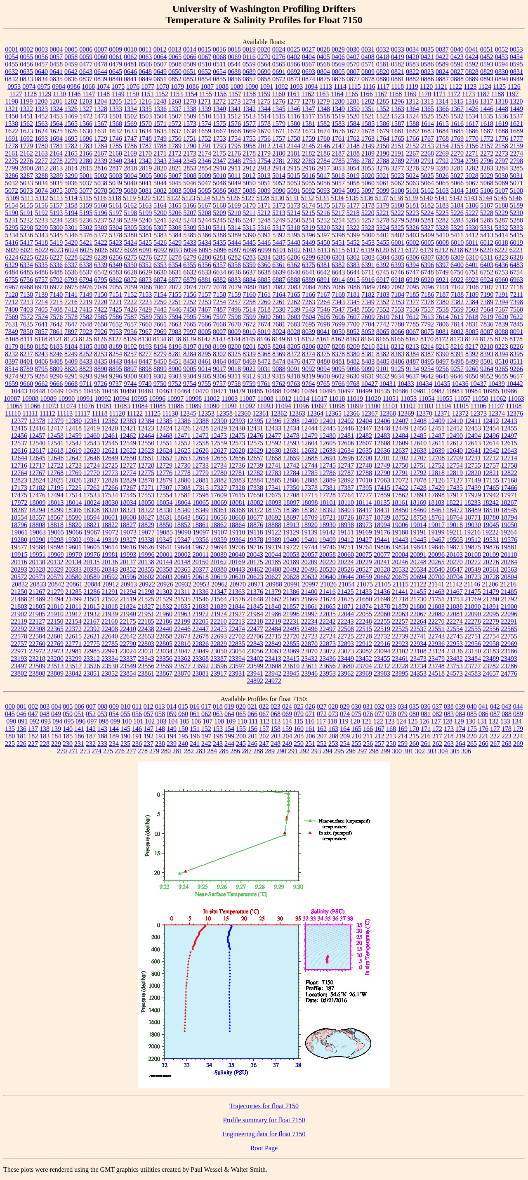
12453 (472, 428)
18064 (182, 502)
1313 (427, 101)
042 (495, 706)
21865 (327, 606)
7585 (100, 316)
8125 (85, 339)
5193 (56, 212)
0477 (85, 64)
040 (472, 706)
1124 (484, 86)
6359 (249, 264)
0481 (130, 64)
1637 (175, 131)
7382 (457, 301)
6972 (56, 287)
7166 (308, 294)
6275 (130, 257)
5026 (442, 175)
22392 (91, 628)
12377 (19, 420)
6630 (160, 272)
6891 (323, 279)
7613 (427, 316)
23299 (73, 658)
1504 (160, 116)
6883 (234, 279)
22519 (382, 628)
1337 (175, 108)
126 (424, 721)
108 (219, 721)
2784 (323, 160)
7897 (71, 331)
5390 (249, 235)
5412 (471, 235)
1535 (486, 116)
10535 (382, 391)
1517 (308, 116)
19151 (345, 532)
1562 (26, 123)
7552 (382, 309)
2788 (382, 160)
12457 (37, 435)
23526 (91, 665)
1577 (249, 123)
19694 (218, 547)
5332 (501, 227)
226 (21, 743)
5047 (204, 183)
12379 (55, 420)
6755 (11, 279)
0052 (501, 49)
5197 (115, 212)
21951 (146, 613)
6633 (204, 272)
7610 (382, 316)
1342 (249, 108)
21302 (164, 591)
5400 (368, 235)
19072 (110, 532)
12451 (436, 428)
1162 (308, 93)
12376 (515, 413)
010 (125, 706)
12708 (436, 457)
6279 (189, 257)
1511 (219, 116)
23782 (491, 665)
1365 (427, 108)
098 (103, 721)
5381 (145, 235)
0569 (338, 64)
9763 (293, 383)
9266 (516, 368)
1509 (189, 116)
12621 (109, 450)
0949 (516, 79)
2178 (249, 153)
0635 (26, 71)
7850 (26, 331)
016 (195, 706)
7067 (160, 287)
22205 (200, 621)
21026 (328, 584)
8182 (41, 346)
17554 (164, 495)
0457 (41, 64)
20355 (146, 569)
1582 (323, 123)
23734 (418, 665)
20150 (200, 561)
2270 (457, 153)
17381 (327, 487)
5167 (204, 205)
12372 (460, 413)
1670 (264, 131)
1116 (369, 86)
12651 (146, 457)
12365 (333, 413)
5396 (308, 235)
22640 (109, 636)
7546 (323, 309)
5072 (11, 190)
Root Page (264, 1148)
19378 (255, 539)
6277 (160, 257)
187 (91, 736)
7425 (115, 309)
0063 (145, 56)
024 (287, 706)
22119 (19, 621)
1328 (100, 108)
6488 (56, 272)
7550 (368, 309)
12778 (182, 472)
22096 (509, 613)
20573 (37, 576)
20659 (364, 576)
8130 (144, 339)
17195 (55, 487)
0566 (293, 64)
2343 (160, 160)
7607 (353, 316)
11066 (32, 405)
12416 (37, 428)
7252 (189, 301)
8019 (264, 331)
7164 (278, 294)
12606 (345, 443)
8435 (100, 361)
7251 (175, 301)
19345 (164, 539)
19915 (19, 554)
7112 (501, 287)
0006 (85, 49)
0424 (471, 56)
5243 (189, 220)
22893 (345, 643)
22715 (273, 636)
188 (102, 736)
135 (10, 728)
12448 (382, 428)
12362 (279, 413)
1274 (248, 101)
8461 (204, 361)
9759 (249, 383)
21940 (128, 613)
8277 (145, 353)
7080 (249, 287)
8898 (145, 368)
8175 (486, 339)
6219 (471, 249)
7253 (204, 301)
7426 (130, 309)
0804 (323, 71)
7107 (487, 287)
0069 (234, 56)
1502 (130, 116)
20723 (472, 576)
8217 (471, 346)
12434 (291, 428)
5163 (145, 205)
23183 (491, 651)
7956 (130, 331)
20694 (418, 576)
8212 (397, 346)
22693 (218, 636)
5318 (293, 227)
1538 (11, 123)
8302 (219, 353)
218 (449, 736)
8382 (382, 353)
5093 (323, 190)
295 (339, 750)
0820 (382, 71)
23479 (436, 658)
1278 (308, 101)
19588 (37, 547)
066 (252, 713)
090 (11, 721)
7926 (100, 331)
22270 (436, 621)
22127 (37, 621)
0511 (219, 64)
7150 (100, 294)
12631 (291, 450)
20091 (418, 554)
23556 (146, 665)
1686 (471, 131)
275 (108, 750)
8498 (457, 361)
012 (148, 706)
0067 (204, 56)
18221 (454, 502)
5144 (485, 197)
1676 (338, 131)
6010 (457, 242)
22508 (345, 628)
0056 (41, 56)
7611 (397, 316)
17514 (73, 495)
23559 (164, 665)
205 (299, 736)
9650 (471, 376)
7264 (323, 301)
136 (21, 728)
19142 (327, 532)
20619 (218, 576)
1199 (26, 101)
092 (34, 721)
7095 (413, 287)
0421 (427, 56)
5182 (427, 205)
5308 (175, 227)
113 (275, 721)
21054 (346, 584)
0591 (457, 64)
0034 (412, 49)
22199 (182, 621)
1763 (368, 138)
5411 (456, 235)
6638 (264, 272)
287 (247, 750)
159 (287, 728)
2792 (442, 160)
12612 (454, 443)
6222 (501, 249)
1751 (189, 138)
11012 (283, 398)
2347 (219, 160)
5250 (293, 220)
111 (253, 721)
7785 (412, 324)
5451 (338, 242)
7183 (382, 294)
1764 (382, 138)
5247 (249, 220)
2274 (516, 153)
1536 (501, 116)
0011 (145, 49)
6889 (308, 279)
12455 (509, 428)
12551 (164, 443)
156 (252, 728)
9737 (115, 383)
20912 (110, 584)
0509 (189, 64)
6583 (115, 272)
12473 (218, 435)
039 (460, 706)
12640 (454, 450)
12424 (164, 428)
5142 (455, 197)
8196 (175, 346)
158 (275, 728)
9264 (486, 368)
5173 (293, 205)
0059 (85, 56)
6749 (442, 272)
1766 (412, 138)
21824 (128, 606)
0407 (353, 56)
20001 (164, 554)
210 (356, 736)
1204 (100, 101)
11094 (283, 405)
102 (150, 721)
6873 (145, 279)
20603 (164, 576)
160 (299, 728)
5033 (26, 183)
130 (471, 721)
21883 (436, 606)
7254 (219, 301)
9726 (100, 383)
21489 (37, 599)
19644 (182, 547)
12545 (109, 443)
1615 (442, 123)
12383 (128, 420)
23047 (182, 651)
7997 (189, 331)
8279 (160, 353)
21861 (309, 606)
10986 (509, 391)
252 (322, 743)
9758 (234, 383)
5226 (457, 212)
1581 (308, 123)
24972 (273, 680)
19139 (309, 532)
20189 (291, 561)
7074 (190, 287)
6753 (501, 272)
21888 (454, 606)
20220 (327, 561)
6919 (412, 279)
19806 (382, 547)
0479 (115, 64)
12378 (37, 420)
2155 (457, 145)
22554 (454, 628)
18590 (73, 517)
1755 (249, 138)
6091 (145, 249)
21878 (382, 606)
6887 (278, 279)
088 (507, 713)
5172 (278, 205)
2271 (471, 153)
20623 (255, 576)
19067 (92, 532)
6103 (309, 249)
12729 (164, 465)
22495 (291, 628)
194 (172, 736)
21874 (364, 606)
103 (161, 721)
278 (143, 750)
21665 (291, 599)
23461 (400, 658)
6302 (353, 257)
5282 (442, 220)
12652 (164, 457)
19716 (255, 547)
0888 (457, 79)
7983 (175, 331)
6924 (486, 279)
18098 (310, 502)
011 (136, 706)
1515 (278, 116)
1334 (130, 108)
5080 (130, 190)
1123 (470, 86)
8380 (353, 353)
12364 (315, 413)
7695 (308, 324)
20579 (55, 576)
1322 (26, 108)
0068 (219, 56)
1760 (323, 138)
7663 (175, 324)
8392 (471, 353)
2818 (130, 168)
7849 (11, 331)
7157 (204, 294)
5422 (100, 242)
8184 (71, 346)
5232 (26, 220)
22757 (19, 643)
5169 (234, 205)
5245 (219, 220)
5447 (278, 242)
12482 (364, 435)
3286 (11, 175)
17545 (128, 495)
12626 (200, 450)
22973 (55, 651)
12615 (509, 443)
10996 (157, 398)
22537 (418, 628)
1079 (177, 86)
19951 (37, 554)
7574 (41, 316)
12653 (182, 457)
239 (172, 743)
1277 (293, 101)
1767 (427, 138)
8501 (486, 361)
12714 (509, 457)
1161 (293, 93)
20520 (327, 569)
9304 (189, 376)
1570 (145, 123)
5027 (457, 175)
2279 (71, 160)
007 (91, 706)
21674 (327, 599)
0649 (160, 71)
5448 (293, 242)
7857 (41, 331)
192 (148, 736)
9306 (219, 376)
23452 (364, 658)
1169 (409, 93)
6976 (86, 287)
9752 (175, 383)
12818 (436, 472)
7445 (160, 309)
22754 (491, 636)
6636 (234, 272)
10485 (255, 391)
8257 (130, 353)
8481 (338, 361)
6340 (115, 264)
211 (367, 736)
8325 (234, 353)
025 (299, 706)
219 (460, 736)
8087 (486, 331)
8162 (337, 339)
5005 (145, 175)
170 (414, 728)
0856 (234, 79)
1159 (263, 93)
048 (45, 713)
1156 (220, 93)
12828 (109, 480)
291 (293, 750)
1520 (353, 116)
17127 (454, 480)
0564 (264, 64)
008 (102, 706)
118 (332, 721)
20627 (273, 576)
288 (258, 750)
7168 (338, 294)
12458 (55, 435)
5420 (71, 242)
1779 (26, 145)
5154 (11, 205)
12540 (37, 443)
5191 (26, 212)
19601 (73, 547)
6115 (338, 249)
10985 (491, 391)
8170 (427, 339)
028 (333, 706)
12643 (509, 450)
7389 (486, 301)
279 (154, 750)
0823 (427, 71)
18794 (509, 517)
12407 (400, 420)
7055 (116, 287)
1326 (71, 108)
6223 (516, 249)
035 (414, 706)
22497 (327, 628)
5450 (323, 242)
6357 (219, 264)
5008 (189, 175)
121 (367, 721)
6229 (85, 257)
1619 (501, 123)
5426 (160, 242)
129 (459, 721)
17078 (418, 480)
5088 (249, 190)
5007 (175, 175)
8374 (308, 353)
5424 (130, 242)
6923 (471, 279)
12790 (382, 472)
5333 (516, 227)
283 (200, 750)
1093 (296, 86)
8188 (100, 346)
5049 (234, 183)
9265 (501, 368)
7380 (442, 301)
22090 (472, 613)
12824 (37, 480)
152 (206, 728)
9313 (264, 376)
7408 (56, 309)
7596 (204, 316)
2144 (293, 145)
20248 (418, 561)
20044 (273, 554)
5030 (501, 175)
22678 (200, 636)
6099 (264, 249)
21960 (164, 613)
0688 (234, 71)
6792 (56, 279)
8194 (160, 346)
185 (68, 736)
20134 (73, 561)
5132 (307, 197)
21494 (55, 599)
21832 (164, 606)
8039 (308, 331)
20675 (400, 576)
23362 (182, 658)
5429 (175, 242)
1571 (160, 123)
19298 (55, 539)
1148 (103, 93)
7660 (145, 324)
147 (148, 728)
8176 (501, 339)
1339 (204, 108)
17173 (19, 487)
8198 (204, 346)
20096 (436, 554)
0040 (457, 49)
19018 (454, 524)
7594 (175, 316)
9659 (11, 383)
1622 (11, 131)
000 (10, 706)
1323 (41, 108)
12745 (327, 465)
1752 (204, 138)
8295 (204, 353)
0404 (308, 56)
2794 (457, 160)
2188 (353, 153)
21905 (37, 613)
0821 (397, 71)
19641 (164, 547)
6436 (501, 264)
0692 (293, 71)
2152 (412, 145)
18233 (472, 502)
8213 (412, 346)
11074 (68, 405)
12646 (55, 457)
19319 (109, 539)
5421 (85, 242)
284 (212, 750)
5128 (262, 197)
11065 (14, 405)
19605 (91, 547)
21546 (200, 599)
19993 (128, 554)
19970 (74, 554)
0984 (58, 86)
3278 (412, 168)
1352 (382, 108)
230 (68, 743)
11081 (104, 405)
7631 (11, 324)
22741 (418, 636)
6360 (264, 264)
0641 (56, 71)
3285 (516, 168)
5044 (160, 183)
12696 (345, 457)
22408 (109, 628)
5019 (353, 175)
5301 (71, 227)
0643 (85, 71)
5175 (323, 205)
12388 (200, 420)
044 (518, 706)
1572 (175, 123)
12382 (109, 420)
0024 (278, 49)
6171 (397, 249)
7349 (368, 301)
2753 (249, 160)
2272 (486, 153)
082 (437, 713)
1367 (457, 108)
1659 (204, 131)
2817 (115, 168)
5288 (516, 220)
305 (455, 750)
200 (241, 736)
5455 (382, 242)
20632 (309, 576)
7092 (398, 287)
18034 (128, 502)
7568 (516, 309)
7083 (294, 287)
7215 (56, 301)
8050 (338, 331)
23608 (273, 665)
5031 (516, 175)
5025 (427, 175)
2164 (56, 153)
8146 (263, 339)
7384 (471, 301)
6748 (427, 272)
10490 (291, 391)
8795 (41, 368)
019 (229, 706)
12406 (382, 420)
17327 (218, 487)
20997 (310, 584)
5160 (100, 205)
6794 (85, 279)
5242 (175, 220)
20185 (273, 561)
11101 (390, 405)
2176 (234, 153)
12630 (273, 450)
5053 (293, 183)
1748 (145, 138)
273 (85, 750)
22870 (309, 643)
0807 (353, 71)
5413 (486, 235)
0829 (486, 71)
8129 (130, 339)
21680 (364, 599)
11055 (444, 398)
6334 (26, 264)
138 (45, 728)
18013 (55, 502)
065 (241, 713)
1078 (162, 86)
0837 (85, 79)
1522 (382, 116)
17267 (128, 487)
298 (374, 750)
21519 (128, 599)
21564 (218, 599)
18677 (255, 517)
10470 (200, 391)
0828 (471, 71)
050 (68, 713)
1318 (501, 101)
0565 (278, 64)
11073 (50, 405)
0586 (427, 64)
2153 (427, 145)
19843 (418, 547)
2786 (353, 160)
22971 (19, 651)
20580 (73, 576)
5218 (353, 212)
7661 (160, 324)
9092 (308, 368)
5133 (322, 197)
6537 (85, 272)
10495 (327, 391)
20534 (418, 569)
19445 (418, 539)
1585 (368, 123)
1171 (439, 93)
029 (345, 706)
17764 (345, 495)
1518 (323, 116)
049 (56, 713)
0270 (264, 56)
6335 (41, 264)
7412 (71, 309)
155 (241, 728)
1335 (145, 108)
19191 (418, 532)
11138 (170, 413)
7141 (71, 294)
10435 (442, 383)
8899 (160, 368)
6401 (471, 264)
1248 (159, 101)
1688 (501, 131)
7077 (205, 287)
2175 (219, 153)
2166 (85, 153)
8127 (115, 339)
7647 (71, 324)
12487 (436, 435)
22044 (345, 613)
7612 (412, 316)
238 (160, 743)
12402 (345, 420)
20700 (436, 576)
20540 (436, 569)
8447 (145, 361)
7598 (234, 316)
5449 (308, 242)
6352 (145, 264)
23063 (273, 651)
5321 (338, 227)
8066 (397, 331)
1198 (11, 101)
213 (391, 736)
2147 (338, 145)
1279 (323, 101)
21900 (509, 606)
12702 (400, 457)
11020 (373, 398)
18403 (345, 509)
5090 (278, 190)
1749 (160, 138)
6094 (190, 249)
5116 (100, 197)
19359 (218, 539)
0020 (264, 49)
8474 (278, 361)
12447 (364, 428)
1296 (397, 101)
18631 (164, 517)
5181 (412, 205)
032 (379, 706)
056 (137, 713)
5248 (264, 220)
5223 (412, 212)
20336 (91, 569)
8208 (338, 346)
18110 (346, 502)
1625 (56, 131)
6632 (189, 272)
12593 (291, 443)
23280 (55, 658)
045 (10, 713)
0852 (175, 79)
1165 (351, 93)
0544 (234, 64)
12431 (255, 428)
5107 (501, 190)
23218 (37, 658)
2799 (11, 168)
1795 (234, 145)
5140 (426, 197)
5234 (56, 220)
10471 (218, 391)
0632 (11, 71)
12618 (55, 450)
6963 (516, 279)
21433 (364, 591)
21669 (309, 599)
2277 (41, 160)
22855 (291, 643)
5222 (397, 212)
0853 (189, 79)
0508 (175, 64)
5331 (486, 227)
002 (33, 706)
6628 (130, 272)
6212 (441, 249)
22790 (128, 643)
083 (449, 713)
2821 (175, 168)
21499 (73, 599)
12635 (364, 450)
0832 (11, 79)
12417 (55, 428)
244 (229, 743)
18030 (110, 502)
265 (472, 743)
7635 (26, 324)
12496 (491, 435)
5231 (11, 220)
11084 (140, 405)
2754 (264, 160)
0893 (486, 79)
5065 (442, 183)
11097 (319, 405)
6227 (56, 257)
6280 (204, 257)
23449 (345, 658)
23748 (436, 665)
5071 (516, 183)
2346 (204, 160)
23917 (218, 673)
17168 (509, 480)
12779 (200, 472)
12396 (273, 420)
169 (403, 728)
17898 (436, 495)
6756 (26, 279)
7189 (471, 294)
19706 (237, 547)
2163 (41, 153)
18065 (201, 502)
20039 (218, 554)
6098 (249, 249)
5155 (26, 205)
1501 (115, 116)
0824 (442, 71)
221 (483, 736)
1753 (219, 138)
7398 (516, 301)
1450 (11, 116)
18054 (164, 502)
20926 (165, 584)
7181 (353, 294)
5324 (382, 227)
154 (229, 728)
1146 (74, 93)
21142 (454, 584)
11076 (86, 405)
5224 (427, 212)
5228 (486, 212)
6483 (516, 264)
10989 (48, 398)
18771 (472, 517)
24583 (472, 673)
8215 (442, 346)
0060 (100, 56)
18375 (273, 509)
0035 (427, 49)
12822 (509, 472)
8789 (26, 368)
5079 (115, 190)
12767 (37, 472)
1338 (189, 108)
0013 (175, 49)
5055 (308, 183)
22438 (146, 628)
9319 (308, 376)
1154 (190, 93)
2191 (397, 153)
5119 (129, 197)
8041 (323, 331)
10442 (515, 383)
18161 (399, 502)
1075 (118, 86)
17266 (109, 487)
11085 (158, 405)
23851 (91, 673)
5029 (486, 175)
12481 (345, 435)
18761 (436, 517)
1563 (41, 123)
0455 (11, 64)
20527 (364, 569)
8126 (100, 339)
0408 (368, 56)
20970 (237, 584)
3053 (338, 168)
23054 (237, 651)
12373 (478, 413)
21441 (400, 591)
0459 (71, 64)
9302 (160, 376)
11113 (65, 413)
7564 (486, 309)
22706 (255, 636)
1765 (397, 138)
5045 (175, 183)
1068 (88, 86)
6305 (397, 257)
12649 (109, 457)
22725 (345, 636)
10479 (237, 391)
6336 (56, 264)
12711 (472, 457)
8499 (471, 361)
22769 (55, 643)
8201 (249, 346)
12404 (364, 420)
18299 (55, 509)
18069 (219, 502)
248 (275, 743)
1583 (338, 123)
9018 (234, 368)
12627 (218, 450)
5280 (412, 220)
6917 (382, 279)
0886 (427, 79)
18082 (255, 502)
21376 (255, 591)
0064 (160, 56)
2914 (278, 168)
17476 (37, 495)
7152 (130, 294)
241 (195, 743)
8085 (471, 331)
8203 (264, 346)
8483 (368, 361)
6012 (486, 242)
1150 (132, 93)
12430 (237, 428)
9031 (264, 368)
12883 (237, 480)
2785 (338, 160)
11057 (462, 398)
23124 (436, 651)
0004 (56, 49)
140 (68, 728)
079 (403, 713)
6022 (41, 249)
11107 (496, 405)
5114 (70, 197)
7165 (293, 294)
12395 (255, 420)
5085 (204, 190)
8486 (397, 361)
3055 (368, 168)
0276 (278, 56)
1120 (426, 86)
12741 (273, 465)
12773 (109, 472)
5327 (427, 227)
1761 (338, 138)
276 (120, 750)
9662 (41, 383)
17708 (291, 495)
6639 (278, 272)
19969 (55, 554)
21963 (182, 613)
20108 (472, 554)
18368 (237, 509)
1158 (249, 93)
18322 (146, 509)
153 (218, 728)
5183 (442, 205)
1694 (56, 138)
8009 (234, 331)
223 (507, 736)
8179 (11, 346)
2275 (11, 160)
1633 (130, 131)
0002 (26, 49)
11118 (100, 413)
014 (172, 706)
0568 (323, 64)
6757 (41, 279)
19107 (219, 532)
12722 (55, 465)
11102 (408, 405)
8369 (278, 353)
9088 (278, 368)
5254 (338, 220)
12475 (237, 435)
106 (196, 721)
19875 (472, 547)
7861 (56, 331)
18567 (55, 517)
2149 (368, 145)
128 (448, 721)
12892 (345, 480)
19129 (291, 532)
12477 (273, 435)
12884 (255, 480)
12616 (19, 450)
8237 (26, 353)
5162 (130, 205)
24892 (255, 680)
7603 (293, 316)
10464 (182, 391)
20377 (200, 569)
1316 (471, 101)
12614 (491, 443)
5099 (382, 190)
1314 (441, 101)
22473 (218, 628)
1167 (381, 93)
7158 (219, 294)
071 (310, 713)
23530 (109, 665)
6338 (85, 264)
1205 (115, 101)
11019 (355, 398)
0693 (308, 71)
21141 (436, 584)
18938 (345, 524)
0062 (130, 56)
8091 (516, 331)
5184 (457, 205)
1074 (103, 86)
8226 (516, 346)
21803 (19, 606)
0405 (323, 56)
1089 (236, 86)
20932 (183, 584)
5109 (12, 197)
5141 (441, 197)
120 (355, 721)
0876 (338, 79)
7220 (100, 301)
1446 (486, 108)
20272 (472, 561)
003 (45, 706)
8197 (189, 346)
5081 (145, 190)
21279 (55, 591)
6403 (486, 264)
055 (125, 713)
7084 (309, 287)
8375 (323, 353)
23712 (382, 665)
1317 (486, 101)
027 (322, 706)
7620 (501, 316)
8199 (219, 346)
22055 (364, 613)
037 (437, 706)
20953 (201, 584)
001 (21, 706)
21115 (400, 584)
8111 (26, 339)
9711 (85, 383)
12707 (418, 457)
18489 (472, 509)
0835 (56, 79)
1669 (249, 131)
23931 (237, 673)
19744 (309, 547)
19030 (472, 524)
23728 (400, 665)
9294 (100, 376)
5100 (397, 190)
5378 (115, 235)
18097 (291, 502)
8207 (323, 346)
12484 (400, 435)
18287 (19, 509)
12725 (109, 465)
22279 (491, 621)
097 (92, 721)
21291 (109, 591)
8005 (204, 331)
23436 (327, 658)
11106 (478, 405)
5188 (501, 205)
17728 (327, 495)
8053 (368, 331)
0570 (353, 64)
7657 (130, 324)
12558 (200, 443)
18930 (327, 524)
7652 (115, 324)
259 (403, 743)
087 (495, 713)
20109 (491, 554)
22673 (182, 636)
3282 (471, 168)
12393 (237, 420)
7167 (323, 294)
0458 (56, 64)
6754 (516, 272)
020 (241, 706)
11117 (82, 413)
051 (79, 713)
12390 (218, 420)
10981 (418, 391)
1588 (412, 123)
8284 (189, 353)
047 (33, 713)
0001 (11, 49)
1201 (55, 101)
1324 (56, 108)
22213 (237, 621)
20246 (400, 561)
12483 (382, 435)
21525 (146, 599)
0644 (100, 71)
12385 (164, 420)
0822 (412, 71)
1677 (353, 131)
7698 (323, 324)
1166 (366, 93)
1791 (204, 145)
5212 (264, 212)
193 (160, 736)
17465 (491, 487)
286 (235, 750)
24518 (436, 673)
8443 (115, 361)
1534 (471, 116)
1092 (281, 86)
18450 (400, 509)
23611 (309, 665)
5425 (145, 242)
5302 (85, 227)
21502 (109, 599)
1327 (85, 108)
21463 (436, 591)
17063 (382, 480)
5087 (234, 190)
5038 (100, 183)
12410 (454, 420)
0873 (293, 79)
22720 (291, 636)
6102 (294, 249)
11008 (265, 398)
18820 (73, 524)
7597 (219, 316)
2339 (100, 160)
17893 (418, 495)
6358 (234, 264)
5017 (323, 175)
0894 (501, 79)
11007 (247, 398)
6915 (353, 279)
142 (91, 728)
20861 (74, 584)
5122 (173, 197)
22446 (182, 628)
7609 (368, 316)
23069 (291, 651)
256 (368, 743)
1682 (412, 131)
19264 (508, 532)
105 (184, 721)
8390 (442, 353)
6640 (293, 272)
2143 (278, 145)
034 (403, 706)
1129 (44, 93)
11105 (461, 405)
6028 (130, 249)
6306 (412, 257)
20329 (55, 569)
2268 (427, 153)
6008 (442, 242)
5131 (292, 197)
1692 (26, 138)
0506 (145, 64)
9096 (353, 368)
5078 (100, 190)
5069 (501, 183)
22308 (37, 628)
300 (397, 750)
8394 (501, 353)
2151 (397, 145)
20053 (291, 554)
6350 (130, 264)
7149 (85, 294)
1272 (219, 101)
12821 (491, 472)
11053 (409, 398)
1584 (353, 123)
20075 (364, 554)
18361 (218, 509)
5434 (204, 242)
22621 (91, 636)
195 (183, 736)
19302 (73, 539)
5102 (427, 190)
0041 (471, 49)
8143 (219, 339)
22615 (73, 636)
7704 (368, 324)
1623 (26, 131)
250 (299, 743)
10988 (30, 398)
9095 (338, 368)
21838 (200, 606)
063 (218, 713)
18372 (255, 509)
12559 (218, 443)
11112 (47, 413)
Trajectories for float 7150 (264, 1105)
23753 (454, 665)
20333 (73, 569)
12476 (255, 435)
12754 (454, 465)
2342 (145, 160)
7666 (204, 324)
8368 (264, 353)
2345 (189, 160)
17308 (182, 487)
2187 (338, 153)
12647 (73, 457)
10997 (175, 398)
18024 (92, 502)
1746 (115, 138)
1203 (85, 101)
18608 (128, 517)
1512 (234, 116)
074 (345, 713)
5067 (471, 183)
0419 (397, 56)
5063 (412, 183)
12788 (364, 472)
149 (172, 728)
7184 (397, 294)
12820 (472, 472)
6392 (382, 264)
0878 (368, 79)
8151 (293, 339)
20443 (237, 569)
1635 (160, 131)
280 (166, 750)
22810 (182, 643)
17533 (91, 495)
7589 (145, 316)
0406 (338, 56)
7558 (442, 309)
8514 (11, 368)
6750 (457, 272)
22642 (128, 636)
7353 (397, 301)
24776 (509, 673)
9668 (71, 383)
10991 (84, 398)
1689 (516, 131)
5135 (351, 197)
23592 (200, 665)
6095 (205, 249)
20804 (509, 576)
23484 (472, 658)
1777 (516, 138)
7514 (249, 309)
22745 (454, 636)
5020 (368, 175)
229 (56, 743)
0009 (115, 49)
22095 (491, 613)
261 (426, 743)
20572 (19, 576)
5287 (501, 220)
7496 (234, 309)
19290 (37, 539)
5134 (337, 197)
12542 (73, 443)
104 (173, 721)
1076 (132, 86)
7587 (130, 316)
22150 (55, 621)
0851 (160, 79)
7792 (427, 324)
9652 (486, 376)
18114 (364, 502)
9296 (115, 376)
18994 (382, 524)
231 (79, 743)
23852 (109, 673)
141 (79, 728)
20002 (182, 554)
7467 (204, 309)
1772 (486, 138)
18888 (273, 524)
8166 (397, 339)
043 (507, 706)
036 (426, 706)
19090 (182, 532)
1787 (145, 145)
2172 (175, 153)
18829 (146, 524)
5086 (219, 190)
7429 (145, 309)
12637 (400, 450)
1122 (455, 86)
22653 (146, 636)
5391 (264, 235)
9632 (382, 376)
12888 (309, 480)
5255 (353, 220)
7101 (442, 287)
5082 (160, 190)
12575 (255, 443)
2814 (71, 168)
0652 (204, 71)
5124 (203, 197)
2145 (308, 145)
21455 (418, 591)
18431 (382, 509)
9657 (516, 376)
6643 (338, 272)
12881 (200, 480)
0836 (71, 79)
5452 (353, 242)
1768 (442, 138)
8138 (174, 339)
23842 (73, 673)
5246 (234, 220)
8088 (501, 331)
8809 (56, 368)
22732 (382, 636)
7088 (353, 287)
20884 (92, 584)
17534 (109, 495)
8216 (457, 346)
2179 (264, 153)
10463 (164, 391)
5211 (249, 212)
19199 (436, 532)
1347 (308, 108)
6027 (116, 249)
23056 (255, 651)
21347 (218, 591)
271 (73, 750)
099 (115, 721)
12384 (146, 420)
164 (345, 728)
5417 (26, 242)
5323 (368, 227)
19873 (454, 547)
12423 (146, 428)
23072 (327, 651)
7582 (85, 316)
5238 (115, 220)
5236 (85, 220)
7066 (145, 287)
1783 (85, 145)
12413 (509, 420)
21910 (55, 613)
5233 (41, 220)
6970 (41, 287)
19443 (400, 539)
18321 (128, 509)
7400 (11, 309)
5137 (381, 197)
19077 (146, 532)
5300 (56, 227)
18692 (273, 517)
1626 (71, 131)
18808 (37, 524)
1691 (11, 138)
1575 (219, 123)
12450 (418, 428)
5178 (368, 205)
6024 (71, 249)
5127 (248, 197)
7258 (249, 301)
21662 (273, 599)
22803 (146, 643)
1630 (85, 131)
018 (218, 706)
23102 (400, 651)
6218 (456, 249)
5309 (189, 227)
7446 (175, 309)
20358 (164, 569)
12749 (382, 465)
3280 (442, 168)
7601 (278, 316)
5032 (11, 183)
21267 (37, 591)
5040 (130, 183)
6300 (323, 257)
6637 (249, 272)
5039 (115, 183)
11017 (319, 398)
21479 (491, 591)
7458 (189, 309)
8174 (471, 339)
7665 (189, 324)
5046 (189, 183)
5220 (368, 212)
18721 (327, 517)
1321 (11, 108)
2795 (471, 160)
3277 (397, 168)
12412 (491, 420)
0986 (73, 86)
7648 (85, 324)
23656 (327, 665)
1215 (130, 101)
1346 (293, 108)
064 (229, 713)
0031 (368, 49)
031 (368, 706)
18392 (327, 509)
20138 (146, 561)
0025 (293, 49)
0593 (486, 64)
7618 (471, 316)
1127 (15, 93)
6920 (427, 279)
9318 (293, 376)
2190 (382, 153)
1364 (412, 108)
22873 (327, 643)
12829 (128, 480)
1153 (176, 93)
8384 (412, 353)
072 (322, 713)
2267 (412, 153)
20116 (19, 561)
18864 (237, 524)
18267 (508, 502)
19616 (128, 547)
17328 (237, 487)
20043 (255, 554)
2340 (115, 160)
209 (345, 736)
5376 (85, 235)
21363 (237, 591)
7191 (501, 294)
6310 (471, 257)
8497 (442, 361)
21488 (19, 599)
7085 (323, 287)
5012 (249, 175)
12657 (255, 457)
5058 (353, 183)
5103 (442, 190)
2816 (100, 168)
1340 (219, 108)
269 (518, 743)
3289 (56, 175)
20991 (292, 584)
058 (160, 713)
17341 (273, 487)
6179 (427, 249)
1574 (204, 123)
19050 (509, 524)
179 (518, 728)
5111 (27, 197)
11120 (117, 413)
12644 (19, 457)
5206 (175, 212)
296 (351, 750)
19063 (37, 532)
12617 (37, 450)
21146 (472, 584)
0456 (26, 64)
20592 (109, 576)
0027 (308, 49)
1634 (145, 131)
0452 (486, 56)
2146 (323, 145)
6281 (219, 257)
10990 (66, 398)
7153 (145, 294)
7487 (219, 309)
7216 (71, 301)
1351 (368, 108)
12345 (188, 413)
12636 (382, 450)
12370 (424, 413)
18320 (109, 509)
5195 (85, 212)
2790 (412, 160)
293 (316, 750)
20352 (128, 569)
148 (160, 728)
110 (242, 721)
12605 (327, 443)
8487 (412, 361)
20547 (454, 569)
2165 (71, 153)
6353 (160, 264)
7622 (516, 316)
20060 (345, 554)
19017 (436, 524)
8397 (11, 361)
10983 (454, 391)
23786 (509, 665)
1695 (71, 138)
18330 (164, 509)
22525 (400, 628)
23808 (37, 673)
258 (391, 743)
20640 (327, 576)
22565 (509, 628)
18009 (37, 502)
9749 (145, 383)
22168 (109, 621)
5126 (233, 197)
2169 (130, 153)
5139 (411, 197)
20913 (128, 584)
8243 (41, 353)
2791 (427, 160)
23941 (255, 673)
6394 (412, 264)
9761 (264, 383)
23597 (237, 665)
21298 (146, 591)
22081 (454, 613)
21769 (472, 599)
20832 (20, 584)
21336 (200, 591)
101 (138, 721)
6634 (219, 272)
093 (46, 721)
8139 (189, 339)
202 (264, 736)
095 (69, 721)
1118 (397, 86)
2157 (486, 145)
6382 (338, 264)
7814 (457, 324)
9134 (412, 368)
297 (362, 750)
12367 (369, 413)
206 (310, 736)
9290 (56, 376)
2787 (368, 160)
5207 (189, 212)
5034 (41, 183)
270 (62, 750)
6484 (11, 272)
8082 (457, 331)
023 (275, 706)
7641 (41, 324)
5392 (278, 235)
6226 (41, 257)
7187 (442, 294)
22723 (309, 636)
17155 (491, 480)
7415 (85, 309)
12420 (109, 428)
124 (401, 721)
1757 (278, 138)
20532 (400, 569)
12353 (206, 413)
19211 (454, 532)
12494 (472, 435)
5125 (218, 197)
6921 (442, 279)
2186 (323, 153)
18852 (182, 524)
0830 (501, 71)
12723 (73, 465)
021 (252, 706)
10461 (146, 391)
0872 (278, 79)
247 (264, 743)
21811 (73, 606)
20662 (382, 576)
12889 (327, 480)
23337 (128, 658)
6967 (12, 287)
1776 (501, 138)
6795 (100, 279)
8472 (264, 361)
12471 (182, 435)
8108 (12, 339)
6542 (100, 272)
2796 (486, 160)
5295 (11, 227)
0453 (501, 56)
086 (483, 713)
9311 (234, 376)
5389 (234, 235)
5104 (457, 190)
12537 (19, 443)
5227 (471, 212)
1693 (41, 138)
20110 (509, 554)
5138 (396, 197)
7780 (397, 324)
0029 (338, 49)
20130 (37, 561)
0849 (145, 79)
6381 (323, 264)
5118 (114, 197)
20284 (509, 561)
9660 (26, 383)
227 (33, 743)
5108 (516, 190)
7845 (516, 324)
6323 (501, 257)
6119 (367, 249)
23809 (55, 673)
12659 (291, 457)
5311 (219, 227)
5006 (160, 175)
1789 (175, 145)
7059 (130, 287)
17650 (255, 495)
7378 (427, 301)
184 (56, 736)
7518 (264, 309)
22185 (146, 621)
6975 (71, 287)
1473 (100, 116)
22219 (273, 621)
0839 (100, 79)
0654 (219, 71)
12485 (418, 435)
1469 (71, 116)
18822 (109, 524)
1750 (175, 138)
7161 (264, 294)
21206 (490, 584)
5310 (204, 227)
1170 (424, 93)
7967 (145, 331)
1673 (308, 131)
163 (333, 728)
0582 (397, 64)
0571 (368, 64)
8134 (159, 339)
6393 (397, 264)
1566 (85, 123)
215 (414, 736)
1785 (115, 145)
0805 (338, 71)
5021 (382, 175)
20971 (256, 584)
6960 (501, 279)
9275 (26, 376)
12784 (291, 472)
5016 (308, 175)
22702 (237, 636)
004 (56, 706)
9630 (353, 376)
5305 (130, 227)
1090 (251, 86)
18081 (237, 502)
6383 (353, 264)
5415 (516, 235)
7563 (471, 309)
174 (460, 728)
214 (403, 736)
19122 (273, 532)
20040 (237, 554)
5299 (41, 227)
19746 (327, 547)
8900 (175, 368)
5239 (130, 220)
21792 (509, 599)
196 (195, 736)
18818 (55, 524)
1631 (100, 131)
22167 (91, 621)
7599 (249, 316)
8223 (501, 346)
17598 (200, 495)
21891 (491, 606)
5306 (145, 227)
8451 (175, 361)
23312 (91, 658)
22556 (491, 628)
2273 (501, 153)
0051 (486, 49)
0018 (234, 49)
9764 (308, 383)
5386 (204, 235)
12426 (182, 428)
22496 (309, 628)
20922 (147, 584)
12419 (91, 428)
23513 (55, 665)
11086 (175, 405)
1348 (323, 108)
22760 (37, 643)
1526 (442, 116)
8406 (41, 361)
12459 (73, 435)
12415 (19, 428)
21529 (164, 599)
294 (327, 750)
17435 (454, 487)
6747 (412, 272)
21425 (345, 591)
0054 (11, 56)
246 (252, 743)
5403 (412, 235)
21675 (345, 599)
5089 (264, 190)
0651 (189, 71)
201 (252, 736)
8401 (26, 361)
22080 (436, 613)
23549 (128, 665)
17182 (37, 487)
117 (321, 721)
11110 (13, 413)
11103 (425, 405)
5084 (189, 190)
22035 (327, 613)
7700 (353, 324)
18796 (19, 524)
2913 (264, 168)
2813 (56, 168)
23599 (255, 665)
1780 (41, 145)
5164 (160, 205)
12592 (273, 443)
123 (390, 721)
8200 (234, 346)
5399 (353, 235)
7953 (115, 331)
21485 (509, 591)
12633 (327, 450)
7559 (457, 309)
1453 (56, 116)
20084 (400, 554)
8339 (249, 353)
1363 (397, 108)
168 (391, 728)
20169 (237, 561)
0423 (457, 56)
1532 (457, 116)
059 (172, 713)
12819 (454, 472)
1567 (100, 123)
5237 (100, 220)
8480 (323, 361)
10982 (436, 391)
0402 (293, 56)
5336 (26, 235)
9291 (71, 376)
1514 (264, 116)
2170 (145, 153)
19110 (237, 532)
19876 (491, 547)
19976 (92, 554)
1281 (352, 101)
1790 (189, 145)
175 (472, 728)
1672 (293, 131)
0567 (308, 64)
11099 (354, 405)
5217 (338, 212)
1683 (427, 131)
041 (483, 706)
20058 (327, 554)
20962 (219, 584)
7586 (115, 316)
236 (137, 743)
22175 (128, 621)
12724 (91, 465)
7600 (264, 316)
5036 (71, 183)
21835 (182, 606)
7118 (516, 287)
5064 (427, 183)
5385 (189, 235)
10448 (37, 391)
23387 (218, 658)
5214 (293, 212)
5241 (160, 220)
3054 (353, 168)
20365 (182, 569)
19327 (128, 539)
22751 (472, 636)
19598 (55, 547)
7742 (382, 324)
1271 (204, 101)
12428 (200, 428)
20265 (436, 561)
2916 (308, 168)
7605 (323, 316)
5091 (293, 190)
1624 (41, 131)
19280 (19, 539)
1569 (130, 123)
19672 (200, 547)
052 (91, 713)
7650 (100, 324)
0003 (41, 49)
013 (160, 706)
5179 (382, 205)
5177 (353, 205)
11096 (301, 405)
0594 (501, 64)
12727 (128, 465)
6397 (442, 264)
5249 (278, 220)
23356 (164, 658)
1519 (338, 116)
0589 (442, 64)
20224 (345, 561)
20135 (91, 561)
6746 (397, 272)
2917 (323, 168)
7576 (56, 316)
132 (494, 721)
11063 (516, 398)
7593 (160, 316)
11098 (337, 405)
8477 (308, 361)
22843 (255, 643)
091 (23, 721)
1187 (482, 93)
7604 (308, 316)
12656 (237, 457)
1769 (457, 138)
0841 (130, 79)
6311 (486, 257)
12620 (91, 450)
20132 (55, 561)
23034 (164, 651)
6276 (145, 257)
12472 (200, 435)
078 (391, 713)
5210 (234, 212)
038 (449, 706)
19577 (19, 547)
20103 (454, 554)
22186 (164, 621)
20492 (291, 569)
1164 (336, 93)
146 (137, 728)
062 (206, 713)
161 (310, 728)
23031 (146, 651)
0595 (516, 64)
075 (356, 713)
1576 (234, 123)
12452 (454, 428)
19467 (436, 539)
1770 (471, 138)
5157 (56, 205)
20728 (491, 576)
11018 (337, 398)
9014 (204, 368)
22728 (364, 636)
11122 (135, 413)
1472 (85, 116)
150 (183, 728)
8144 (233, 339)
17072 (400, 480)
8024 (278, 331)
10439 (496, 383)
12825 (55, 480)
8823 (85, 368)
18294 (37, 509)
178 (507, 728)
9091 (293, 368)
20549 (472, 569)
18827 (128, 524)
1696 (85, 138)
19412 (345, 539)
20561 (491, 569)
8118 (41, 339)
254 (345, 743)
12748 (364, 465)
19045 (491, 524)
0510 (204, 64)
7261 (278, 301)
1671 (278, 131)
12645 (37, 457)
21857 (291, 606)
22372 (73, 628)
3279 (427, 168)
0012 (160, 49)
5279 (397, 220)
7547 (338, 309)
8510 (501, 361)
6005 (427, 242)
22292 (19, 628)
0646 (130, 71)
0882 (412, 79)
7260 (264, 301)
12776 (164, 472)
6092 (160, 249)
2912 (249, 168)
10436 (460, 383)
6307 (427, 257)
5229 (501, 212)
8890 (100, 368)
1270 (189, 101)
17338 (255, 487)
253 (333, 743)
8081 (442, 331)
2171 (160, 153)
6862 (115, 279)
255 (356, 743)
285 (224, 750)
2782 (293, 160)
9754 (189, 383)
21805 (37, 606)
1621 (516, 123)
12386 (182, 420)
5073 (26, 190)
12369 (406, 413)
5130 (277, 197)
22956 (472, 643)
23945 (291, 673)
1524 (412, 116)
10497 (345, 391)
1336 (160, 108)
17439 (472, 487)
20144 (164, 561)
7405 (41, 309)
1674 (323, 131)
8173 (456, 339)
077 (379, 713)
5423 (115, 242)
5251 (308, 220)
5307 (160, 227)
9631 (368, 376)
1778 (11, 145)
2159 (516, 145)
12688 (309, 457)
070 (299, 713)
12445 (327, 428)
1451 (26, 116)
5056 (323, 183)
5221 (382, 212)
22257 (400, 621)
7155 (175, 294)
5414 (501, 235)
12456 (19, 435)
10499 (364, 391)
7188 (457, 294)
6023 (56, 249)
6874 (160, 279)
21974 (218, 613)
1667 (219, 131)
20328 (37, 569)
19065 (55, 532)
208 (333, 736)
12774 (128, 472)
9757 (219, 383)
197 (206, 736)
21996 (291, 613)
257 (379, 743)
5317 (278, 227)
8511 (516, 361)
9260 (471, 368)
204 (287, 736)
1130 (59, 93)
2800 (26, 168)
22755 (509, 636)
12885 (273, 480)
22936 (436, 643)
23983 (382, 673)
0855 (219, 79)
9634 (397, 376)
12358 (224, 413)
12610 (418, 443)
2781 (278, 160)
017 (206, 706)
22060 (382, 613)
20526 (345, 569)
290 (281, 750)
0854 (204, 79)
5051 (264, 183)
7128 (11, 294)
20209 (309, 561)
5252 (323, 220)
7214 (41, 301)
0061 (115, 56)
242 (206, 743)
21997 (309, 613)
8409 (71, 361)
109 (231, 721)
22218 (255, 621)
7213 (26, 301)
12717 (37, 465)
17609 (218, 495)
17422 (400, 487)
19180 (400, 532)
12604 (309, 443)
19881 (509, 547)
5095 (353, 190)
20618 (200, 576)
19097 (201, 532)
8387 (427, 353)
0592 (471, 64)
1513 (249, 116)
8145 (248, 339)
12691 (327, 457)
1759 (308, 138)
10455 (73, 391)
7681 (278, 324)
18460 (418, 509)
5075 (56, 190)
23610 (291, 665)
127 (436, 721)
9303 (175, 376)
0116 (249, 56)
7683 (293, 324)
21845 (255, 606)
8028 (293, 331)
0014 (189, 49)
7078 (219, 287)
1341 (234, 108)
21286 (91, 591)
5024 (412, 175)
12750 (400, 465)
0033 (397, 49)
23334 (109, 658)
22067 (418, 613)
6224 (11, 257)
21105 (383, 584)
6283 (249, 257)
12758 (509, 465)
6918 (397, 279)
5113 (56, 197)
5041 (145, 183)
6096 (219, 249)
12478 (291, 435)
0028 (323, 49)
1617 (471, 123)
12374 (496, 413)
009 (114, 706)
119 (343, 721)
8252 (85, 353)
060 (183, 713)
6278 (175, 257)
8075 (427, 331)
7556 (412, 309)
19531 (491, 539)
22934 (418, 643)
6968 (26, 287)
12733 (200, 465)
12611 (436, 443)
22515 (364, 628)
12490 (454, 435)
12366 (351, 413)
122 (378, 721)
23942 (273, 673)
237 (148, 743)
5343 (41, 235)
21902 (19, 613)
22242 (327, 621)
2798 (516, 160)
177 (495, 728)
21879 (400, 606)
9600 (323, 376)
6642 (323, 272)
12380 (73, 420)
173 (449, 728)
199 (229, 736)
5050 (249, 183)
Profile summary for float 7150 (264, 1119)
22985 (91, 651)
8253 (100, 353)
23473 (418, 658)
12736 (237, 465)
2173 (189, 153)
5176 (338, 205)
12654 (200, 457)
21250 (19, 591)
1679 (382, 131)
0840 (115, 79)
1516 (293, 116)
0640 (41, 71)
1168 (395, 93)
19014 (418, 524)
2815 (85, 168)
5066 (457, 183)
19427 (364, 539)
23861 (146, 673)
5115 (85, 197)
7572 (26, 316)
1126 (513, 86)
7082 (279, 287)
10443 (19, 391)
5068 (486, 183)
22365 (55, 628)
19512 (472, 539)
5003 (115, 175)
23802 (19, 673)
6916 (368, 279)
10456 (91, 391)
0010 (130, 49)
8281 (175, 353)
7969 (160, 331)
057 (148, 713)
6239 (100, 257)
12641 (472, 450)
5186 (471, 205)
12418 (73, 428)
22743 (436, 636)
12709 (454, 457)
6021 (26, 249)
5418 (41, 242)
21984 (255, 613)
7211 (516, 294)
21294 (128, 591)
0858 (264, 79)
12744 (309, 465)
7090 (383, 287)
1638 (189, 131)
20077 (382, 554)
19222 (490, 532)
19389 (273, 539)
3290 (71, 175)
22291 (509, 621)
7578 (71, 316)
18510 (491, 509)
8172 (441, 339)
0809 (368, 71)
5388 (219, 235)
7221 (115, 301)
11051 (390, 398)
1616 (457, 123)
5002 (100, 175)
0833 (26, 79)
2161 (11, 153)
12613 (472, 443)
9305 (204, 376)
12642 (491, 450)
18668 (237, 517)
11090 (211, 405)
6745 (382, 272)
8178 (516, 339)
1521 (368, 116)
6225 (26, 257)
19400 (291, 539)
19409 (327, 539)
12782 (255, 472)
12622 (128, 450)
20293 (19, 569)
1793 (219, 145)
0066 (189, 56)
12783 (273, 472)
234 (114, 743)
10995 (139, 398)
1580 (293, 123)
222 (495, 736)
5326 (412, 227)
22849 (273, 643)
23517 (73, 665)
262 (437, 743)
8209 (353, 346)
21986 (273, 613)
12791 (400, 472)
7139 (41, 294)
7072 (175, 287)
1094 (311, 86)
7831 (471, 324)
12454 (491, 428)
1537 (516, 116)
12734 (218, 465)
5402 (397, 235)
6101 (279, 249)
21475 (472, 591)
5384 (175, 235)
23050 (218, 651)
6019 (516, 242)
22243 (345, 621)
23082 (364, 651)
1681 (397, 131)
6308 (442, 257)
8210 (368, 346)
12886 (291, 480)
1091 (266, 86)
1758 (293, 138)
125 (413, 721)
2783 (308, 160)
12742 (291, 465)
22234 (309, 621)
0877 (353, 79)
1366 (442, 108)
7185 (412, 294)
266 (483, 743)
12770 (91, 472)
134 (517, 721)
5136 (366, 197)
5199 (145, 212)
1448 (501, 108)
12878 (146, 480)
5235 (71, 220)
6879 (189, 279)
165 (356, 728)
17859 (382, 495)
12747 (345, 465)
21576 (237, 599)
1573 (189, 123)
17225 (73, 487)
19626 (146, 547)
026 (310, 706)
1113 (325, 86)
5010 (219, 175)
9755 (204, 383)
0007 (100, 49)
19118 (255, 532)
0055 (26, 56)
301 (408, 750)
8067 (412, 331)
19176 (382, 532)
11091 (229, 405)
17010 (364, 480)
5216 (323, 212)
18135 (381, 502)
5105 (471, 190)
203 (275, 736)
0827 (457, 71)
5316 (264, 227)
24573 (454, 673)
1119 (411, 86)
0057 (56, 56)
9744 (130, 383)
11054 (426, 398)
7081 (264, 287)
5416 (11, 242)
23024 (128, 651)
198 (218, 736)
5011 (234, 175)
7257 (234, 301)
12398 (291, 420)
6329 (11, 264)
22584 (37, 636)
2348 (234, 160)
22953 (454, 643)
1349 (338, 108)
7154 (160, 294)
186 (79, 736)
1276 (278, 101)
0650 (175, 71)
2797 (501, 160)
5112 (41, 197)
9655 (501, 376)
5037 (85, 183)
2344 (175, 160)
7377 (412, 301)
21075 (364, 584)
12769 (73, 472)
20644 (345, 576)
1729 (100, 138)
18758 (418, 517)
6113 (323, 249)
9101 (382, 368)
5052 (278, 183)
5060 (368, 183)
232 (91, 743)
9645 (442, 376)
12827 (91, 480)
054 (114, 713)
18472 (454, 509)
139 (56, 728)
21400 (309, 591)
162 (322, 728)
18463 (436, 509)
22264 (418, 621)
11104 (443, 405)
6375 (308, 264)
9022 (249, 368)
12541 (55, 443)
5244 (204, 220)
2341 (130, 160)
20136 (109, 561)
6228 (71, 257)
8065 (382, 331)
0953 (14, 86)
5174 (308, 205)
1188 (497, 93)
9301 (145, 376)
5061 (382, 183)
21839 (218, 606)
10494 (309, 391)
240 (183, 743)
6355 (189, 264)
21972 (200, 613)
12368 (388, 413)
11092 (247, 405)
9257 (457, 368)
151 (195, 728)
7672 (249, 324)
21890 (472, 606)
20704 (454, 576)
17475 (19, 495)
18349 (200, 509)
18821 (91, 524)
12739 (255, 465)
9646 (457, 376)
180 (10, 736)
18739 (382, 517)
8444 (130, 361)
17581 (182, 495)
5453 (368, 242)
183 (45, 736)
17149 (472, 480)
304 (443, 750)
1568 (115, 123)
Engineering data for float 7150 (264, 1133)
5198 (130, 212)
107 (207, 721)
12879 (164, 480)
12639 (436, 450)
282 (189, 750)
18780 (491, 517)
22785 (109, 643)
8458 (189, 361)
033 (391, 706)
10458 (109, 391)
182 (33, 736)
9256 (442, 368)
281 (177, 750)
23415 (291, 658)
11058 (480, 398)
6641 (308, 272)
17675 (273, 495)
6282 (234, 257)
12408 (418, 420)
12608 (382, 443)
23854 (128, 673)
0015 (204, 49)
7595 (189, 316)
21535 (182, 599)
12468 (164, 435)
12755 (472, 465)
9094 (323, 368)
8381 (368, 353)
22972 (37, 651)
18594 (91, 517)
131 (482, 721)
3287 (26, 175)
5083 (175, 190)
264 (460, 743)
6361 (278, 264)
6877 (175, 279)
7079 (234, 287)
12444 (309, 428)
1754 (234, 138)
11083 (122, 405)
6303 (368, 257)
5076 (71, 190)
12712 (491, 457)
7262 (293, 301)
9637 (412, 376)
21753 (454, 599)
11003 (230, 398)
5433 (189, 242)
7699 (338, 324)
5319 (308, 227)
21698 (382, 599)
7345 (353, 301)
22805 (164, 643)
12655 (218, 457)
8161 (323, 339)
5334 (11, 235)
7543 (308, 309)
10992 (102, 398)
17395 (364, 487)
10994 (121, 398)
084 (460, 713)
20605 (182, 576)
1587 (397, 123)
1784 (100, 145)
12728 (146, 465)
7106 (472, 287)
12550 (146, 443)
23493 (509, 658)
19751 (345, 547)
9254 (427, 368)
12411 (472, 420)
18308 (91, 509)
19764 (364, 547)
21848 (273, 606)
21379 (273, 591)
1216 (144, 101)
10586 (400, 391)
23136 (454, 651)
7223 (145, 301)
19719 (273, 547)
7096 (427, 287)
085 (472, 713)
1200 (40, 101)
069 (287, 713)
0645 (115, 71)
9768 (353, 383)
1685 (457, 131)
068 (275, 713)
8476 (293, 361)
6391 (368, 264)
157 (264, 728)
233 (102, 743)
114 (287, 721)
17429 (436, 487)
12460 (91, 435)
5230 (516, 212)
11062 (498, 398)
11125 (152, 413)
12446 (345, 428)
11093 (265, 405)
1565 (71, 123)
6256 (115, 257)
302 (420, 750)
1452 (41, 116)
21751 (436, 599)
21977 (237, 613)
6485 (26, 272)
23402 (255, 658)
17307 (164, 487)
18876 (255, 524)
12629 (255, 450)
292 (304, 750)
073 (333, 713)
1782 (71, 145)
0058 (71, 56)
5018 (338, 175)
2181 (293, 153)
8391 (457, 353)
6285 (278, 257)
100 (127, 721)
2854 (204, 168)
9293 (85, 376)
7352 (382, 301)
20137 (128, 561)
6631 (175, 272)
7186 (427, 294)
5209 (219, 212)
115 (298, 721)
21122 (418, 584)
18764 (454, 517)
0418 (382, 56)
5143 (470, 197)
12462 (128, 435)
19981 (110, 554)
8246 (56, 353)
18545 (509, 509)
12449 (400, 428)
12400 (309, 420)
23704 (364, 665)
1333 (115, 108)
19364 (237, 539)
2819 (145, 168)
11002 (211, 398)
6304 (382, 257)
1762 (353, 138)
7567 (501, 309)
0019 (249, 49)
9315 (278, 376)
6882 (219, 279)
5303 (100, 227)
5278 (382, 220)
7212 (11, 301)
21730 (418, 599)
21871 (345, 606)
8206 (308, 346)
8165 (382, 339)
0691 (278, 71)
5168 (219, 205)
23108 (418, 651)
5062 (397, 183)
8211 (382, 346)
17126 (436, 480)
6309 (457, 257)
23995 (400, 673)
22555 (472, 628)
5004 (130, 175)
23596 (218, 665)
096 (80, 721)
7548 (353, 309)
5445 (249, 242)
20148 (182, 561)
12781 (237, 472)
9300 (130, 376)
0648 (145, 71)
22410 (128, 628)
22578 (19, 636)
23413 (273, 658)
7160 (249, 294)
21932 (91, 613)
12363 (297, 413)
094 (57, 721)
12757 (491, 465)
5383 (160, 235)
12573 (237, 443)
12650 (128, 457)
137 (33, 728)
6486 (41, 272)
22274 (454, 621)
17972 (19, 502)
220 (472, 736)
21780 (491, 599)
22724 (327, 636)
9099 (368, 368)
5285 (486, 220)
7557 (427, 309)
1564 (56, 123)
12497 (509, 435)
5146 (515, 197)
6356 (204, 264)
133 (505, 721)
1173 (468, 93)
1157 (234, 93)
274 (96, 750)
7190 (486, 294)
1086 (192, 86)
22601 (55, 636)
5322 (353, 227)
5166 (189, 205)
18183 (436, 502)
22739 (400, 636)
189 (114, 736)
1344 (264, 108)
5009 (204, 175)
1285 (382, 101)
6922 (457, 279)
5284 (471, 220)
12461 (109, 435)
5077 (85, 190)
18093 (273, 502)
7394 (501, 301)
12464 (146, 435)
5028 (471, 175)
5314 (234, 227)
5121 (158, 197)
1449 (516, 108)
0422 (442, 56)
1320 (516, 101)
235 (125, 743)
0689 (249, 71)
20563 (509, 569)
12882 (218, 480)
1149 (117, 93)
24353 (418, 673)
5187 (486, 205)
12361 (260, 413)
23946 (309, 673)
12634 (345, 450)
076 (368, 713)
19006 (400, 524)
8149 (278, 339)
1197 (512, 93)
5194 (71, 212)
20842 (56, 584)
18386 (291, 509)
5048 (219, 183)
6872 (130, 279)
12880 (182, 480)
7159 (234, 294)
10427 (369, 383)
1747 (130, 138)
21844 (237, 606)
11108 (514, 405)
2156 (471, 145)
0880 (382, 79)
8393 (486, 353)
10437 (478, 383)
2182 (308, 153)
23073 (345, 651)
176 (483, 728)
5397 (323, 235)
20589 (91, 576)
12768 (55, 472)
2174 (204, 153)
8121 (55, 339)
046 (21, 713)
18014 (74, 502)
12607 (364, 443)
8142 (204, 339)
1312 (412, 101)
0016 (219, 49)
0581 (382, 64)
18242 (490, 502)
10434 (424, 383)
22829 (218, 643)
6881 (204, 279)
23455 (382, 658)
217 (437, 736)
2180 (278, 153)
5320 (323, 227)
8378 (338, 353)
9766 (338, 383)
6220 (486, 249)
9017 (219, 368)
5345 (56, 235)
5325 (397, 227)
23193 (19, 658)
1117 (383, 86)
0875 (323, 79)
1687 (486, 131)
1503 (145, 116)
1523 (397, 116)
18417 (364, 509)
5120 (144, 197)
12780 (218, 472)
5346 (71, 235)
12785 (309, 472)
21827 (146, 606)
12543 (91, 443)
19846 (436, 547)
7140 (56, 294)
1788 (160, 145)
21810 (55, 606)
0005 (71, 49)
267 (495, 743)
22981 (73, 651)
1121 (440, 86)
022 (264, 706)
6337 (71, 264)
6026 (101, 249)
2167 (100, 153)
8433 (85, 361)
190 (125, 736)
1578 (264, 123)
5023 (397, 175)
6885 (264, 279)
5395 (293, 235)
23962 (345, 673)
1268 (174, 101)
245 (241, 743)
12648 (91, 457)
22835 (237, 643)
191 (137, 736)
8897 (130, 368)
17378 (309, 487)
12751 (418, 465)
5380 (130, 235)
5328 (442, 227)
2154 (442, 145)
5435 (219, 242)
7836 (486, 324)
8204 (278, 346)
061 (195, 713)
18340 (182, 509)
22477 (255, 628)
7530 (278, 309)
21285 (73, 591)
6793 (71, 279)
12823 (19, 480)
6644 (353, 272)
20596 (128, 576)
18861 (200, 524)
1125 (499, 86)
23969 (364, 673)
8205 (293, 346)
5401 (382, 235)
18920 (309, 524)
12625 (182, 450)
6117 (352, 249)
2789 (397, 160)
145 (125, 728)
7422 (100, 309)
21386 (291, 591)
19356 (200, 539)
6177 (412, 249)
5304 (115, 227)
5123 (188, 197)
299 (385, 750)
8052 (353, 331)
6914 (338, 279)
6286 (293, 257)
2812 (41, 168)
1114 (340, 86)
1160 (278, 93)
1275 (263, 101)
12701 (382, 457)
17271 (146, 487)
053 (102, 713)
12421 (128, 428)
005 (68, 706)
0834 (41, 79)
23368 (200, 658)
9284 (41, 376)
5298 (26, 227)
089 (518, 713)
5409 (427, 235)
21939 (109, 613)
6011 (471, 242)
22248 (364, 621)
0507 (160, 64)
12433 (273, 428)
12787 (345, 472)
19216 (472, 532)
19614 (109, 547)
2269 (442, 153)
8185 (85, 346)
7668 (219, 324)
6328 (516, 257)
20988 (274, 584)
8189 (115, 346)
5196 (100, 212)
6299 (308, 257)
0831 (516, 71)
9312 (249, 376)
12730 (182, 465)
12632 (309, 450)
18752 (400, 517)
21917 (73, 613)
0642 (71, 71)
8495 (427, 361)
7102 (457, 287)
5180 (397, 205)
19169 (364, 532)
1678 (368, 131)
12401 (327, 420)
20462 (255, 569)
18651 (200, 517)
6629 (145, 272)
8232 (11, 353)
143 (102, 728)
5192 (41, 212)
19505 (454, 539)
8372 (293, 353)
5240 (145, 220)
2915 (293, 168)
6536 (71, 272)
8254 (115, 353)
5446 (264, 242)
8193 (145, 346)
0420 (412, 56)
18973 (364, 524)
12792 (418, 472)
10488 (273, 391)
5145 (500, 197)
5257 (368, 220)
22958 (491, 643)
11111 (30, 413)
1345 (278, 108)
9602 (338, 376)
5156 (41, 205)
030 (356, 706)
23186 (509, 651)
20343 (109, 569)
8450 (160, 361)
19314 (91, 539)
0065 (175, 56)
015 (183, 706)
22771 (73, 643)
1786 (130, 145)
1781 (56, 145)
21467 (454, 591)
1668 (234, 131)
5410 (442, 235)
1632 (115, 131)
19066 (74, 532)
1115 (354, 86)
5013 (264, 175)
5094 (338, 190)
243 (218, 743)
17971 (509, 495)
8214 (427, 346)
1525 (427, 116)
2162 (26, 153)
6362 (293, 264)
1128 (30, 93)
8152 (308, 339)
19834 (400, 547)
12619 (73, 450)
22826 (200, 643)
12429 (218, 428)
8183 (56, 346)
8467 (234, 361)
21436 (382, 591)
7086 (338, 287)
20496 (309, 569)
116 (309, 721)
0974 (28, 86)
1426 (471, 108)
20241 (382, 561)
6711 (367, 272)
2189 (368, 153)
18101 (328, 502)
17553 (146, 495)
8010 (249, 331)
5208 (204, 212)
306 (466, 750)
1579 (278, 123)
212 (379, 736)
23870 (182, 673)
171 (426, 728)
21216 (508, 584)
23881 (200, 673)
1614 (427, 123)
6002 (412, 242)
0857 (249, 79)
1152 (161, 93)
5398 (338, 235)
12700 (364, 457)
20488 (273, 569)
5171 (264, 205)
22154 (73, 621)
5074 (41, 190)
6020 (12, 249)
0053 (516, 49)
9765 (323, 383)
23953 (327, 673)
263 (449, 743)
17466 (509, 487)
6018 (501, 242)
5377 (100, 235)
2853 (189, 168)
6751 (471, 272)
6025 (86, 249)
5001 (85, 175)
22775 (91, 643)
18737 (364, 517)
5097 (368, 190)
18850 (164, 524)
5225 (442, 212)
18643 (182, 517)
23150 (472, 651)
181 (21, 736)
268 (507, 743)
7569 (11, 316)
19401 (309, 539)
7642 (56, 324)
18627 (146, 517)
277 (131, 750)
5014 (278, 175)
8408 (56, 361)
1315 (456, 101)
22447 (200, 628)
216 (426, 736)
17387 (345, 487)
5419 (56, 242)
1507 (175, 116)
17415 (382, 487)
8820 (71, 368)
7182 (368, 294)
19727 (291, 547)
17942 (491, 495)
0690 (264, 71)
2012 (264, 145)
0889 (471, 79)
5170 (249, 205)
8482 (353, 361)
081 (426, 713)
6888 (293, 279)
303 (431, 750)
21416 (327, 591)
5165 (175, 205)
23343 (146, 658)
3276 (382, 168)
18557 (37, 517)
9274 (11, 376)
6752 (486, 272)
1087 (207, 86)
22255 (382, 621)
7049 (101, 287)
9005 (189, 368)
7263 (308, 301)
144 (114, 728)
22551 (436, 628)
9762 (278, 383)
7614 (442, 316)
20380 (218, 569)
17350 (291, 487)
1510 (204, 116)
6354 (175, 264)
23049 (200, 651)
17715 (309, 495)
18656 (218, 517)
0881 (397, 79)
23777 (472, 665)
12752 (436, 465)
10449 (55, 391)
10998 (193, 398)
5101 (412, 190)
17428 (418, 487)
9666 (56, 383)
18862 (218, 524)
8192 (130, 346)
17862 (400, 495)
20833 (38, 584)
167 (379, 728)
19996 (146, 554)
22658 (164, 636)
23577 (182, 665)
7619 (486, 316)
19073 (128, 532)
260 (414, 743)
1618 (486, 123)
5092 (308, 190)
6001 (397, 242)
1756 (264, 138)
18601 (109, 517)
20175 (255, 561)
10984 (472, 391)
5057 (338, 183)
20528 (382, 569)
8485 (382, 361)
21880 (418, 606)
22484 (273, 628)
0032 (382, 49)
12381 (91, 420)
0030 (353, 49)
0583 (412, 64)
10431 (388, 383)
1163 (322, 93)
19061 (19, 532)
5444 (234, 242)
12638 (418, 450)
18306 (73, 509)
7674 (264, 324)
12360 (242, 413)
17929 (472, 495)
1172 (454, 93)
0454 (516, 56)
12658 (273, 457)
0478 (100, 64)
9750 (160, 383)
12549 (128, 443)
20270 (454, 561)
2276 (26, 160)
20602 (146, 576)
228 (45, 743)
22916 (382, 643)
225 (10, 743)
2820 (160, 168)
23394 (237, 658)
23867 (164, 673)
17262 (91, 487)
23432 (309, 658)
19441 (382, 539)
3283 (486, 168)
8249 (71, 353)
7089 (368, 287)
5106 (486, 190)
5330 (471, 227)
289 (270, 750)
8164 (367, 339)
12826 (73, 480)
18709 (309, 517)
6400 (457, 264)
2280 (85, 160)
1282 (367, 101)
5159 (85, 205)
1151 (147, 93)
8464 (219, 361)
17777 (364, 495)
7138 (26, 294)
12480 (327, 435)
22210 (218, 621)
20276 (491, 561)
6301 (338, 257)
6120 (382, 249)
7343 (338, 301)
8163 (352, 339)
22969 (509, 643)
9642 (427, 376)
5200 (160, 212)
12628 (237, 450)
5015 (293, 175)
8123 (70, 339)
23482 (454, 658)
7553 (397, 309)
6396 (427, 264)
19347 (182, 539)
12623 (146, 450)
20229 (364, 561)
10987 (12, 398)
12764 (19, 472)
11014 (301, 398)
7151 (115, 294)
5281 (427, 220)
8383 (397, 353)
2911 (234, 168)
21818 (109, 606)
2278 (56, 160)
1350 (353, 108)
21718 (400, 599)
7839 (501, 324)
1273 (233, 101)
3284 (501, 168)
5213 (278, 212)
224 (518, 736)
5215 (308, 212)
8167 (412, 339)
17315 (200, 487)
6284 (264, 257)
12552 (182, 443)
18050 (146, 502)
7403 (26, 309)
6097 (234, 249)
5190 (11, 212)
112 (264, 721)
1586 (382, 123)
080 (414, 713)
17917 (454, 495)
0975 (43, 86)
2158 (501, 145)
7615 (457, 316)
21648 (255, 599)
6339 (100, 264)
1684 (442, 131)
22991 (109, 651)
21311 (182, 591)
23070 (309, 651)
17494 (55, 495)
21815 (91, 606)
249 (287, 743)
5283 (457, 220)
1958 (249, 145)
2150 (382, 145)
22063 (400, 613)
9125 (397, 368)
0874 (308, 79)
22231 (291, 621)
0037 (442, 49)
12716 (19, 465)
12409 (436, 420)
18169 (418, 502)
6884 (249, 279)
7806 (442, 324)
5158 (71, 205)
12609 (400, 443)
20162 (218, 561)
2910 (219, 168)
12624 (164, 450)
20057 (309, 554)
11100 (372, 405)
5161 (115, 205)
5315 (249, 227)
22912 (364, 643)
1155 (205, 93)
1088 (222, 86)
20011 (201, 554)
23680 (345, 665)
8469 (249, 361)
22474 (237, 628)
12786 (327, 472)
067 (264, 713)
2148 (353, 145)
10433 (406, 383)
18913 (291, 524)
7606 (338, 316)
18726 (345, 517)
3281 (457, 168)
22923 (400, 643)
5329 (457, 227)
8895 (115, 368)
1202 (70, 101)
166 (368, 728)
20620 (237, 576)
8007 (219, 331)
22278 (472, 621)
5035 (56, 183)
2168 (115, 153)
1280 (337, 101)
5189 (516, 205)
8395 (516, 353)
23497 (19, 665)
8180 (26, 346)
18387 (309, 509)
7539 (293, 309)
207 (322, 736)
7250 (160, 301)
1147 (88, 93)
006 (79, 706)
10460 (128, 391)
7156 (189, 294)
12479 (309, 435)
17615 (237, 495)
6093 (175, 249)
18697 (291, 517)
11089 (193, 405)
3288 (41, 175)
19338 (146, 539)
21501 (91, 599)
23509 (37, 665)
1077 (147, 86)
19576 (509, 539)
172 (437, 728)
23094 (382, 651)
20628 (291, 576)
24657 (491, 673)
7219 (85, 301)
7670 (234, 324)
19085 (164, 532)
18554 (19, 517)
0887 (442, 79)
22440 (164, 628)
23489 (491, 658)
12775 (146, 472)
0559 (249, 64)
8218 (486, 346)
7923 (85, 331)
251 (310, 743)
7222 (130, 301)
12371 (442, 413)
